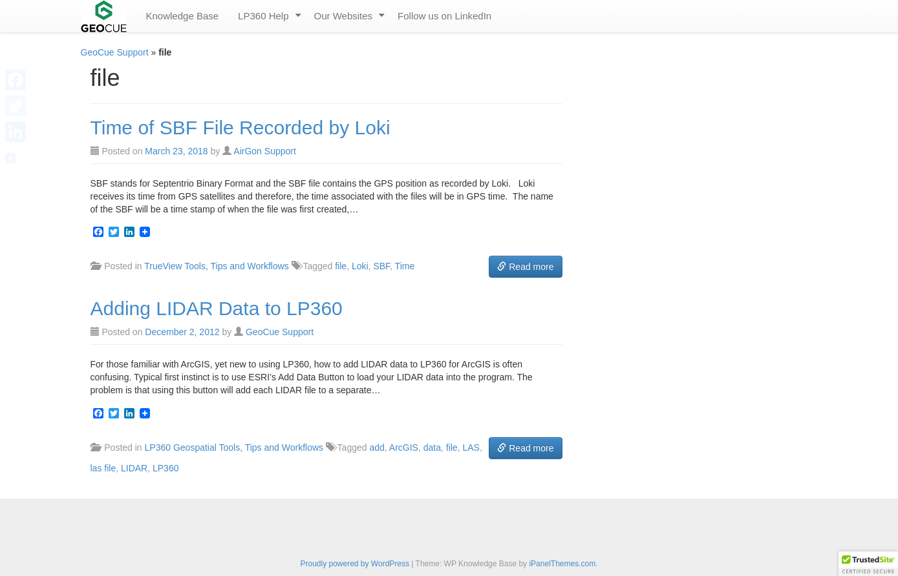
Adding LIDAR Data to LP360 (217, 308)
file (341, 266)
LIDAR (134, 468)
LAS (470, 447)
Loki (360, 266)
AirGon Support (264, 151)
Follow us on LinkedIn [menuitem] (444, 15)
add (376, 447)
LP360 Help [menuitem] (263, 15)
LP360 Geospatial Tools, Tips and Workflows (234, 447)
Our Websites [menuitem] (343, 15)
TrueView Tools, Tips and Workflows (216, 266)
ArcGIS (403, 447)
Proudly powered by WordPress (354, 563)
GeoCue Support (115, 52)
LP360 (165, 468)
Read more (525, 267)
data (432, 447)
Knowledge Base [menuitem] (182, 15)
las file (103, 468)
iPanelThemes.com (562, 563)
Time (405, 266)
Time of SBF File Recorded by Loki (240, 127)
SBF (381, 266)
